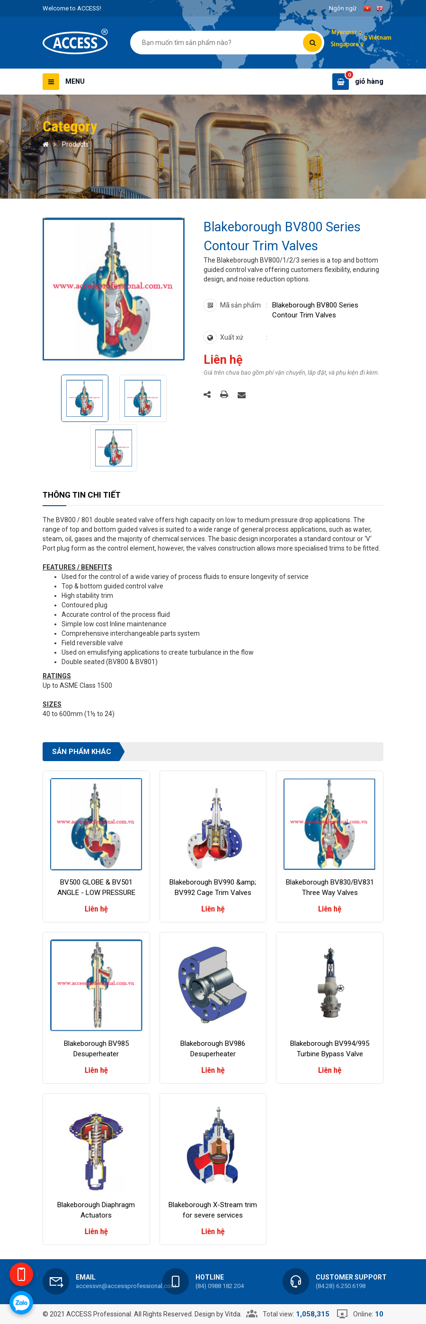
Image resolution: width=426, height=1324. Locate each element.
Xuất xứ (231, 337)
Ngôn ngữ (342, 8)
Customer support (351, 1277)
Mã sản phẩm (240, 305)
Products (75, 144)
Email (86, 1277)
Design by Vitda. (218, 1314)
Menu (75, 81)
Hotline (209, 1277)
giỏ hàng (369, 81)
